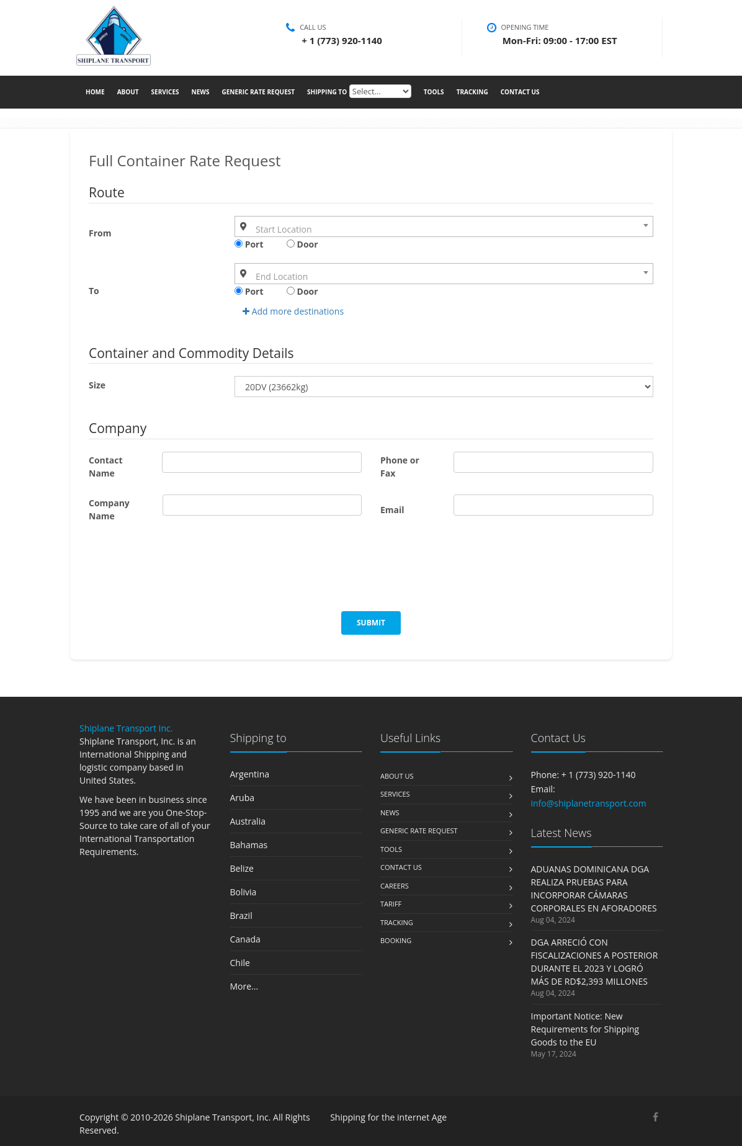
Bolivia (243, 892)
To (94, 291)
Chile (240, 963)
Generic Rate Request (258, 90)
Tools (434, 90)
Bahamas (249, 845)
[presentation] (183, 574)
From (100, 233)
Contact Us (520, 90)
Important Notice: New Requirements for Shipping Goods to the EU (585, 1029)
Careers (394, 885)
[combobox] (444, 226)
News (201, 90)
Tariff (390, 903)
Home (95, 90)
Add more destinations (293, 311)
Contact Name (106, 466)
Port (249, 244)
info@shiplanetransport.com (588, 803)
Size (97, 385)
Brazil (241, 915)
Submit (371, 622)
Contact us (401, 867)
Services (165, 90)
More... (244, 986)
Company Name (109, 509)
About (128, 90)
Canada (245, 939)
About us (397, 776)
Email (392, 510)
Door (302, 244)
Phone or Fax (399, 466)
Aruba (242, 798)
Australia (248, 821)
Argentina (250, 774)
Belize (242, 868)
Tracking (472, 90)
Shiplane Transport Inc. (125, 728)
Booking (395, 940)
